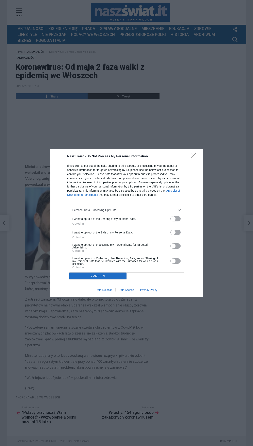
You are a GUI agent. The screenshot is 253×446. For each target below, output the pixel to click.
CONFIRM (98, 275)
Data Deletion (104, 289)
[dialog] (126, 223)
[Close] (195, 156)
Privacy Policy (148, 289)
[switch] (175, 218)
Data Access (126, 289)
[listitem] (126, 210)
